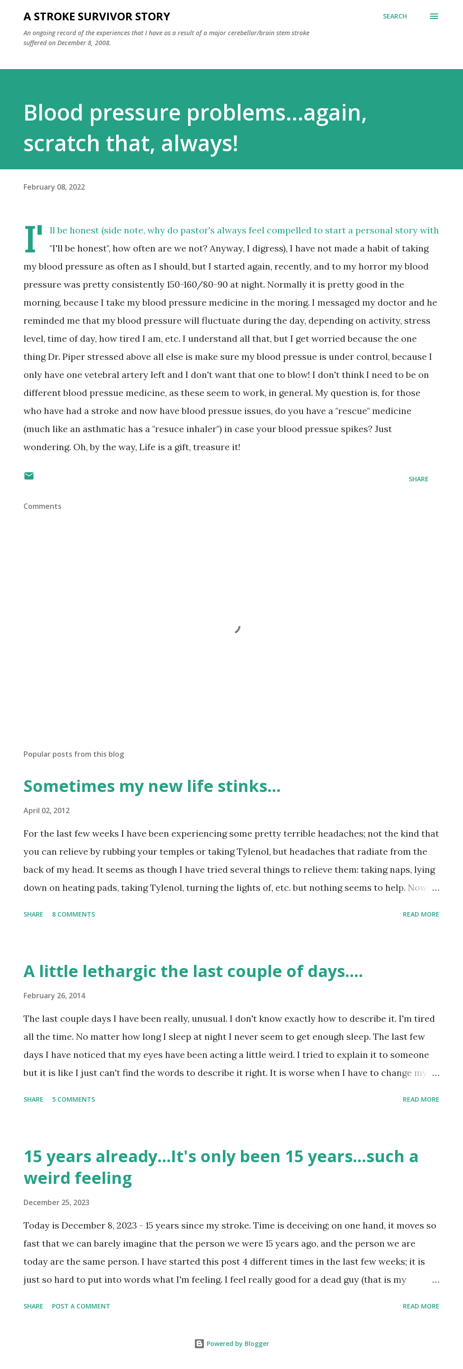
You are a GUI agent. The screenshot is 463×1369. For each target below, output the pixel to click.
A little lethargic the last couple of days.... (193, 971)
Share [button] (419, 479)
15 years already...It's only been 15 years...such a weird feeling (221, 1167)
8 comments (73, 914)
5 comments (73, 1099)
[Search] (395, 16)
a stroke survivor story (97, 16)
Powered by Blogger (231, 1343)
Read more (421, 914)
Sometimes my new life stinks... (152, 786)
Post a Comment (81, 1306)
